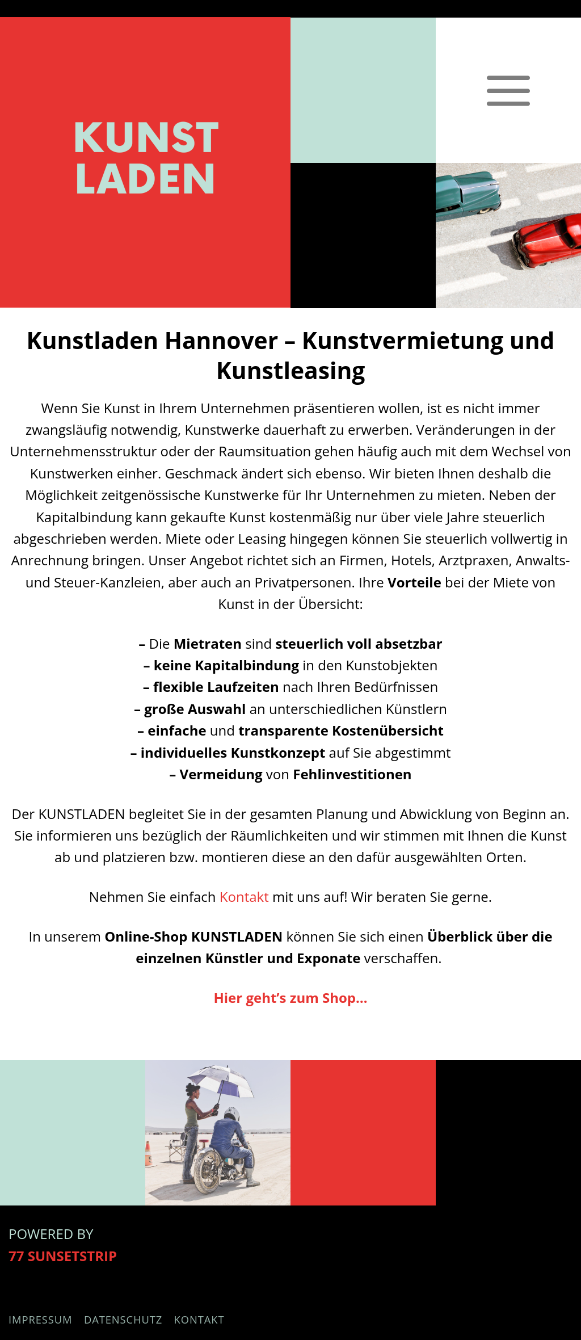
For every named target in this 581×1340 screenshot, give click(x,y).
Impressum (41, 1319)
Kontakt (244, 896)
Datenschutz (123, 1319)
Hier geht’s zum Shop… (290, 997)
